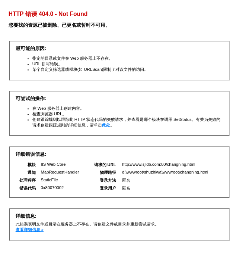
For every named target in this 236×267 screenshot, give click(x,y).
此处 (106, 125)
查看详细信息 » (30, 229)
